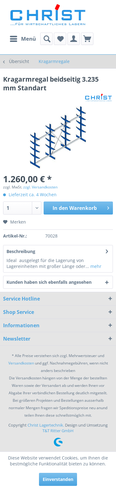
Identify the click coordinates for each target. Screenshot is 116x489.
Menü (23, 38)
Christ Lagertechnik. (46, 425)
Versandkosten (21, 363)
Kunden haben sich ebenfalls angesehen (49, 282)
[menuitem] (22, 39)
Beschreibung (20, 251)
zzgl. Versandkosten (40, 187)
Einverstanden (58, 479)
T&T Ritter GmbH (58, 430)
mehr (95, 266)
